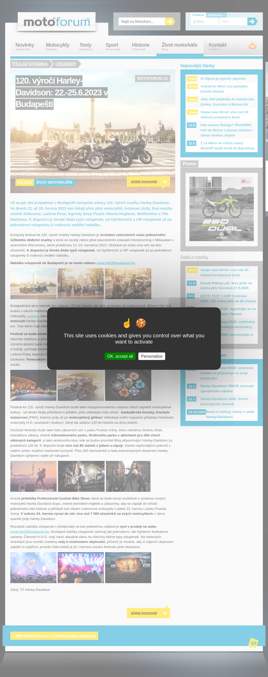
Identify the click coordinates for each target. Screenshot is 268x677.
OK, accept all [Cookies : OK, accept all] (120, 356)
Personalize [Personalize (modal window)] (152, 356)
